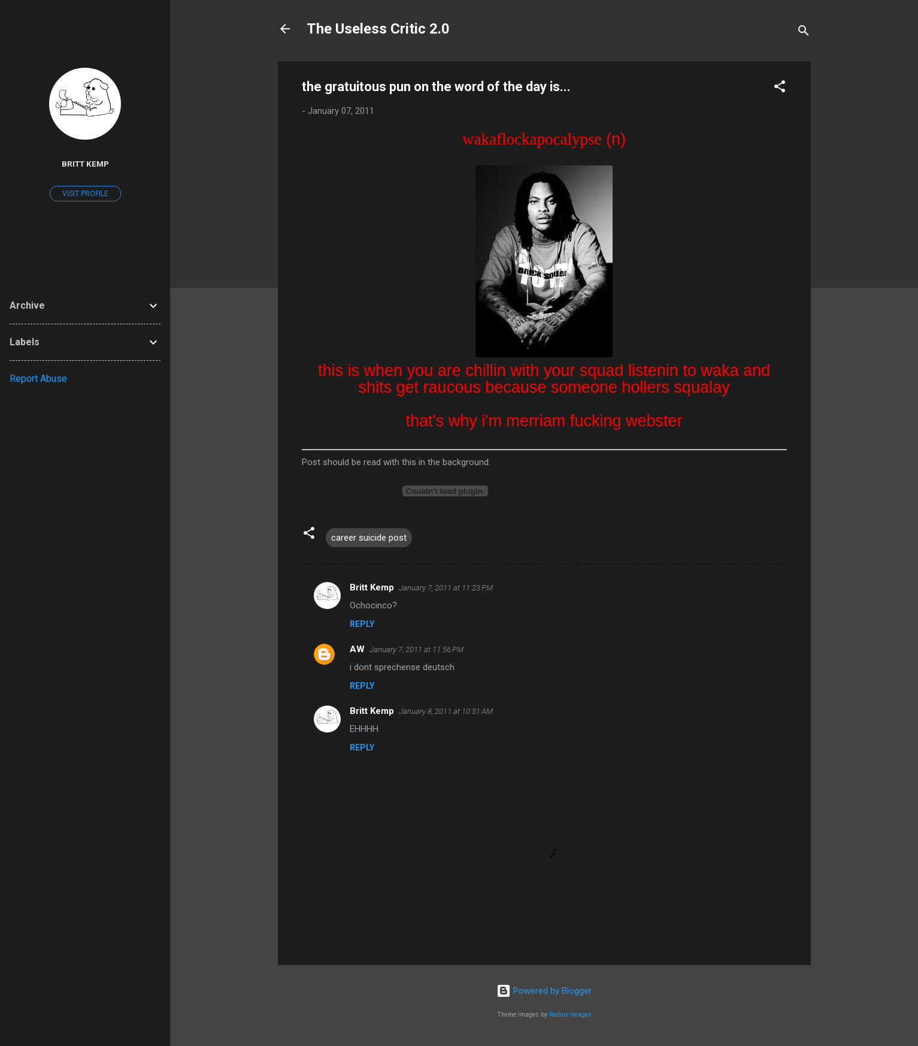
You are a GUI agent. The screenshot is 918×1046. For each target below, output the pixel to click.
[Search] (803, 32)
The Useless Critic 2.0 (378, 28)
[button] (779, 88)
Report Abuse (38, 378)
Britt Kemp (372, 587)
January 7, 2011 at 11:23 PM (446, 587)
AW (357, 649)
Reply (362, 624)
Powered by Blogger (544, 990)
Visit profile (85, 193)
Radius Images (570, 1014)
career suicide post (369, 537)
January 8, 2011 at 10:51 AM (446, 711)
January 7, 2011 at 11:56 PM (416, 649)
